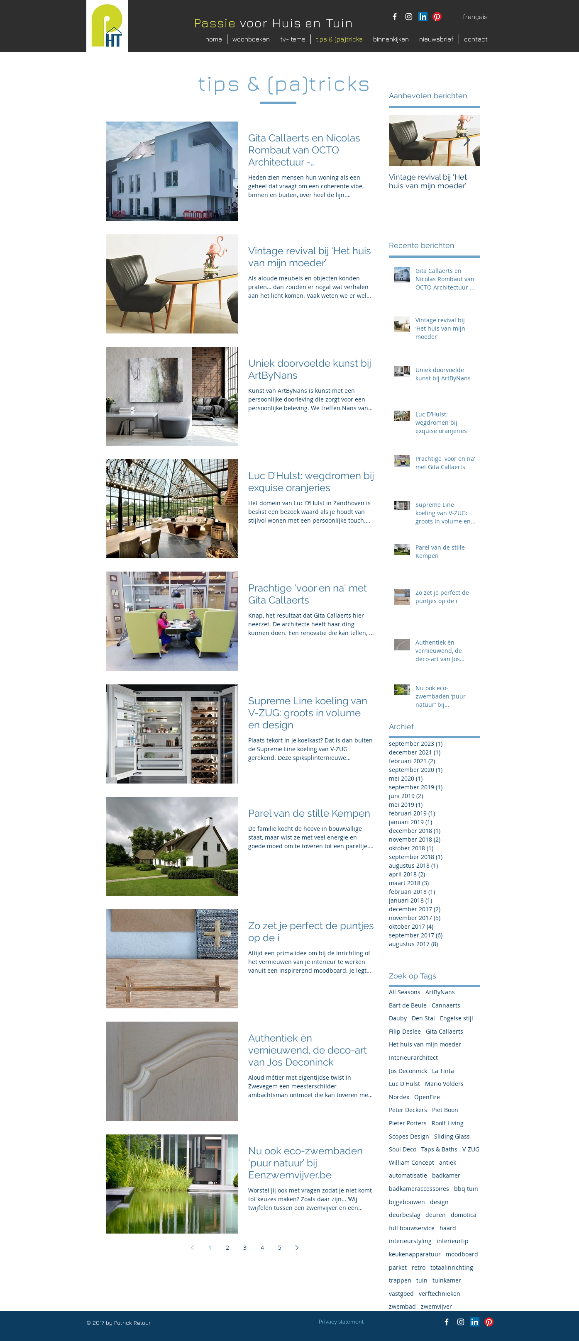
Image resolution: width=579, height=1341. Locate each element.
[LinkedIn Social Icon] (423, 16)
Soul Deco (402, 1149)
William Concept (411, 1162)
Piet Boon (445, 1110)
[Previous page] (192, 1247)
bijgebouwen (407, 1202)
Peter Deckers (408, 1110)
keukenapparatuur (415, 1254)
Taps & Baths (439, 1149)
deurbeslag (404, 1215)
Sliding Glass (452, 1136)
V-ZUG (470, 1149)
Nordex (399, 1097)
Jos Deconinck (408, 1071)
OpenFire (427, 1097)
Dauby (398, 1018)
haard (448, 1228)
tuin (422, 1280)
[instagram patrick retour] (408, 16)
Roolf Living (448, 1123)
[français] (475, 16)
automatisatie (408, 1175)
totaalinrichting (451, 1267)
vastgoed (401, 1293)
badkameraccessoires (419, 1189)
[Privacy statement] (341, 1322)
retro (418, 1267)
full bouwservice (412, 1228)
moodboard (462, 1254)
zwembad (402, 1306)
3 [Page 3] (245, 1247)
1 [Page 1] (210, 1247)
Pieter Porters (408, 1123)
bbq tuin (466, 1189)
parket (398, 1267)
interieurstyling (410, 1241)
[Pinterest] (437, 16)
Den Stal (423, 1018)
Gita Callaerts (444, 1031)
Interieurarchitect (413, 1057)
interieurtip (453, 1241)
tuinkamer (446, 1280)
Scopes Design (409, 1136)
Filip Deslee (405, 1031)
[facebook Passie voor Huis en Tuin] (394, 16)
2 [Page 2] (227, 1247)
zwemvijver (436, 1306)
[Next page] (297, 1247)
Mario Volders (444, 1084)
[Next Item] (467, 140)
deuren (435, 1215)
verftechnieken (439, 1293)
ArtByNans (440, 992)
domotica (463, 1215)
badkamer (446, 1175)
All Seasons (404, 992)
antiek (447, 1162)
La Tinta (443, 1071)
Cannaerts (446, 1005)
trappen (400, 1280)
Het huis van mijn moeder (425, 1044)
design (439, 1202)
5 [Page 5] (279, 1247)
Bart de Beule (408, 1005)
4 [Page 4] (262, 1247)
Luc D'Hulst (404, 1084)
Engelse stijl (456, 1018)
